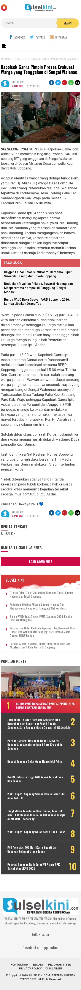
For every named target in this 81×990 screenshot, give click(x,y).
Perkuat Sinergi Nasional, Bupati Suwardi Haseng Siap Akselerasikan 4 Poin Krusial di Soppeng (40, 645)
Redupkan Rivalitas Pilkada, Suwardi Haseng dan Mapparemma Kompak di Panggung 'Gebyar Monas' (38, 287)
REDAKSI (38, 964)
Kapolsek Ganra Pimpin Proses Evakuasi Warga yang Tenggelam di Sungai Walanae (39, 69)
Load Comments (40, 561)
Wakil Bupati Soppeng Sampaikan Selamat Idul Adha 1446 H (36, 796)
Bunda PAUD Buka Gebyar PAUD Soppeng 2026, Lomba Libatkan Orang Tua (41, 618)
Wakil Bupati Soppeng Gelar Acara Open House (36, 832)
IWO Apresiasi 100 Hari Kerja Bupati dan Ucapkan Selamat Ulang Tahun (32, 849)
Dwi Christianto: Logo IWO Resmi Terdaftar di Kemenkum (35, 779)
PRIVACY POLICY (30, 968)
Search (68, 23)
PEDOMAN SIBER (59, 964)
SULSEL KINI (17, 85)
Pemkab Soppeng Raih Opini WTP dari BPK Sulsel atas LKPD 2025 (33, 866)
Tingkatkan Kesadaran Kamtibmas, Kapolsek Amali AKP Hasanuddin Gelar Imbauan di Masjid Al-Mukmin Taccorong (36, 815)
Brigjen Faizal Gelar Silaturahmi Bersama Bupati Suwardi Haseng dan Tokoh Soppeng (42, 594)
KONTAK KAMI (20, 964)
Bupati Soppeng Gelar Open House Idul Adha (34, 761)
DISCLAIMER (53, 968)
